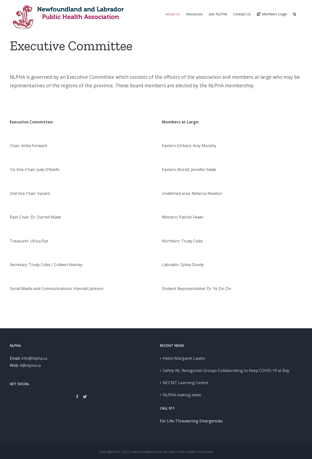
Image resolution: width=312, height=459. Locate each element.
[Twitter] (85, 397)
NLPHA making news (182, 395)
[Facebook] (77, 397)
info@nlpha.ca (34, 358)
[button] (294, 14)
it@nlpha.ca (30, 365)
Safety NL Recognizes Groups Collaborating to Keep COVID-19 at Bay (226, 370)
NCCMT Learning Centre (185, 382)
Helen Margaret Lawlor (184, 358)
